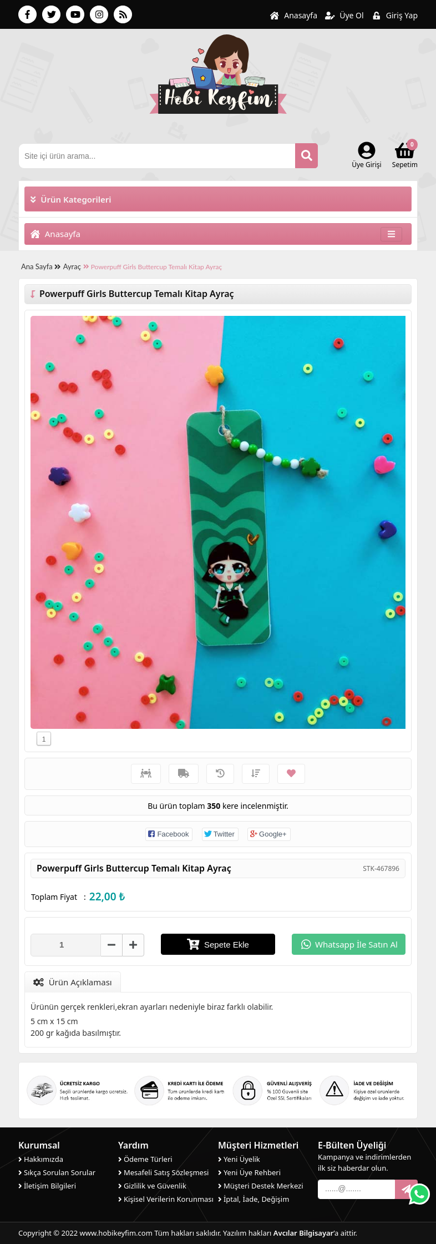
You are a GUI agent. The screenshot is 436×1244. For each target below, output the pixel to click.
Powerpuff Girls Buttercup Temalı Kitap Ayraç (152, 267)
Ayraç (72, 266)
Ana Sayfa (40, 266)
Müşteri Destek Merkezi (260, 1186)
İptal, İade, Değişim (253, 1199)
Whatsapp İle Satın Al (349, 944)
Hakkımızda (40, 1159)
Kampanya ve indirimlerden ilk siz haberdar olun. (364, 1162)
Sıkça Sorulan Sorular (56, 1172)
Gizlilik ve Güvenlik (152, 1186)
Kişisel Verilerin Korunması (166, 1199)
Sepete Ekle (218, 944)
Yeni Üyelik (239, 1159)
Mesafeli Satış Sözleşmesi (163, 1172)
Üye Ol (344, 15)
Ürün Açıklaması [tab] (72, 982)
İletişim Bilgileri (47, 1186)
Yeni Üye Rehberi (249, 1172)
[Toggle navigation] (391, 234)
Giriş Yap (395, 15)
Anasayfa (293, 15)
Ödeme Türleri (145, 1159)
